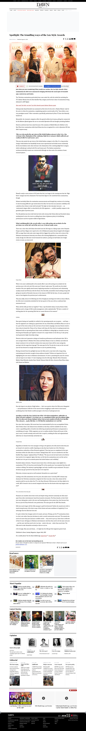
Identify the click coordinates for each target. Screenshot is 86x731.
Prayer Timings (34, 718)
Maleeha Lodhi (67, 653)
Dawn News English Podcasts (17, 689)
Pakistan (37, 10)
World (59, 10)
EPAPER (14, 0)
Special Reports (46, 723)
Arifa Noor (12, 650)
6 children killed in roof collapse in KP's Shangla (14, 623)
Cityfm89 (56, 720)
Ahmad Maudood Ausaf (44, 653)
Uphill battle (35, 664)
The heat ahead (66, 593)
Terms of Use (11, 725)
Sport (63, 10)
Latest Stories (15, 609)
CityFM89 (44, 0)
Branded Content (23, 723)
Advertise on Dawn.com (24, 721)
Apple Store (44, 536)
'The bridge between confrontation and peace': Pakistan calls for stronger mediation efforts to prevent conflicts (59, 625)
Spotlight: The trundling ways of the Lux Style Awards (37, 34)
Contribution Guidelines (13, 720)
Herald (35, 0)
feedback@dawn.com (21, 544)
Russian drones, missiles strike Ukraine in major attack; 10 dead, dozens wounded (36, 624)
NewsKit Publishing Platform (73, 720)
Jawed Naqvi (29, 655)
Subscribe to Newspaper (25, 718)
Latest (15, 10)
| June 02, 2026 (43, 7)
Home (11, 10)
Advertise (49, 0)
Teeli (56, 723)
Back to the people (15, 648)
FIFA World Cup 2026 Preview (43, 706)
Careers (65, 0)
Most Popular (15, 583)
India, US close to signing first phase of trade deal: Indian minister (25, 624)
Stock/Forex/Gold (35, 720)
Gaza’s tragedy (58, 664)
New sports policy (70, 664)
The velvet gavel (43, 651)
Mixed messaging (14, 664)
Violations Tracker (21, 10)
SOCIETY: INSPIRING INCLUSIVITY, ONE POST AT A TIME (46, 571)
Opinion (41, 10)
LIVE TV (19, 0)
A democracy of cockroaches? (31, 651)
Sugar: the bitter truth (25, 664)
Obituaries (70, 0)
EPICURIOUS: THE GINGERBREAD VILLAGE (14, 571)
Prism (55, 10)
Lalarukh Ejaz (54, 653)
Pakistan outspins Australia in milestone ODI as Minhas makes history (22, 602)
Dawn (44, 718)
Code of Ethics (11, 721)
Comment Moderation (12, 728)
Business (46, 10)
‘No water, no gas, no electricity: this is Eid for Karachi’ (43, 602)
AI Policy (10, 723)
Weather (33, 721)
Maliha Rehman (12, 39)
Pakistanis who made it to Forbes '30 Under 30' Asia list (44, 588)
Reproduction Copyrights (25, 720)
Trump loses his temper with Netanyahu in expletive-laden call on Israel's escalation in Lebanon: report (48, 625)
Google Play (52, 536)
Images (31, 0)
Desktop (33, 723)
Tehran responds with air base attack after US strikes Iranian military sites (22, 588)
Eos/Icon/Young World (59, 718)
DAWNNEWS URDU (25, 0)
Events (54, 0)
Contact (10, 718)
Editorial (13, 660)
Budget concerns (47, 664)
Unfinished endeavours (70, 651)
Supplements (59, 0)
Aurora (39, 0)
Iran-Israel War (30, 10)
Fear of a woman (56, 651)
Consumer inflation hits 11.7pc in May (70, 622)
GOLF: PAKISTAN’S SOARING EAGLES (30, 570)
